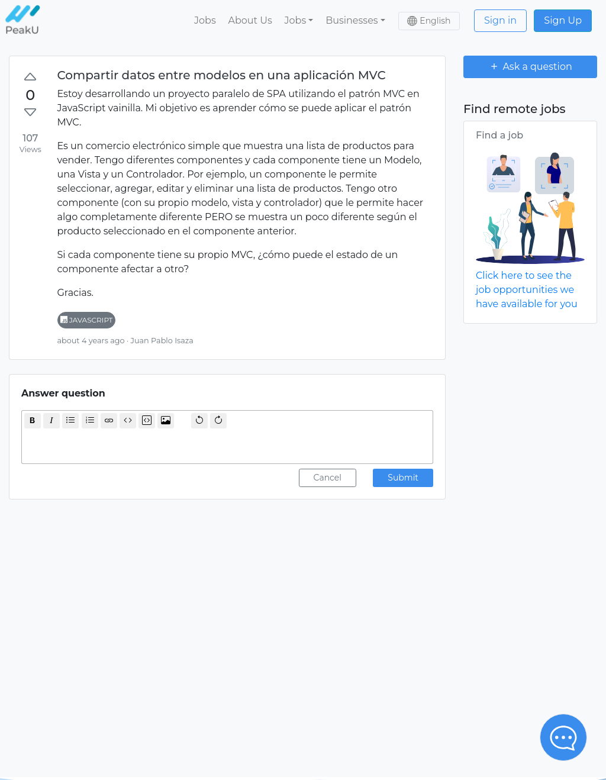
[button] (299, 21)
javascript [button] (86, 319)
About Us (250, 20)
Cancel (328, 477)
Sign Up (563, 20)
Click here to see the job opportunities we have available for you (527, 290)
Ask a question (530, 66)
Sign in (500, 20)
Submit (403, 477)
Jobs (205, 20)
